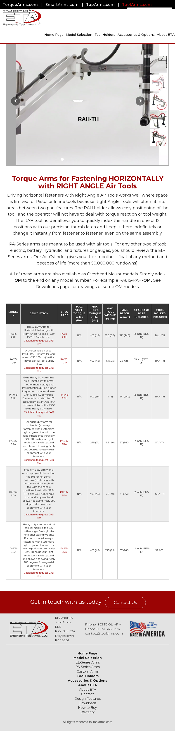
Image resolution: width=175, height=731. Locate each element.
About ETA (87, 685)
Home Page (54, 35)
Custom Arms (88, 671)
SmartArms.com (62, 4)
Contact (87, 694)
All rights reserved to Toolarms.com (87, 722)
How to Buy (87, 708)
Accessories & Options (136, 35)
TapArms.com (100, 4)
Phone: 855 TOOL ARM (103, 624)
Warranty (87, 712)
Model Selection (79, 35)
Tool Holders (105, 35)
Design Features (87, 699)
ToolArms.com (137, 4)
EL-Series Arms (88, 662)
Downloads (87, 703)
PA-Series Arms (87, 667)
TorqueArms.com (20, 4)
